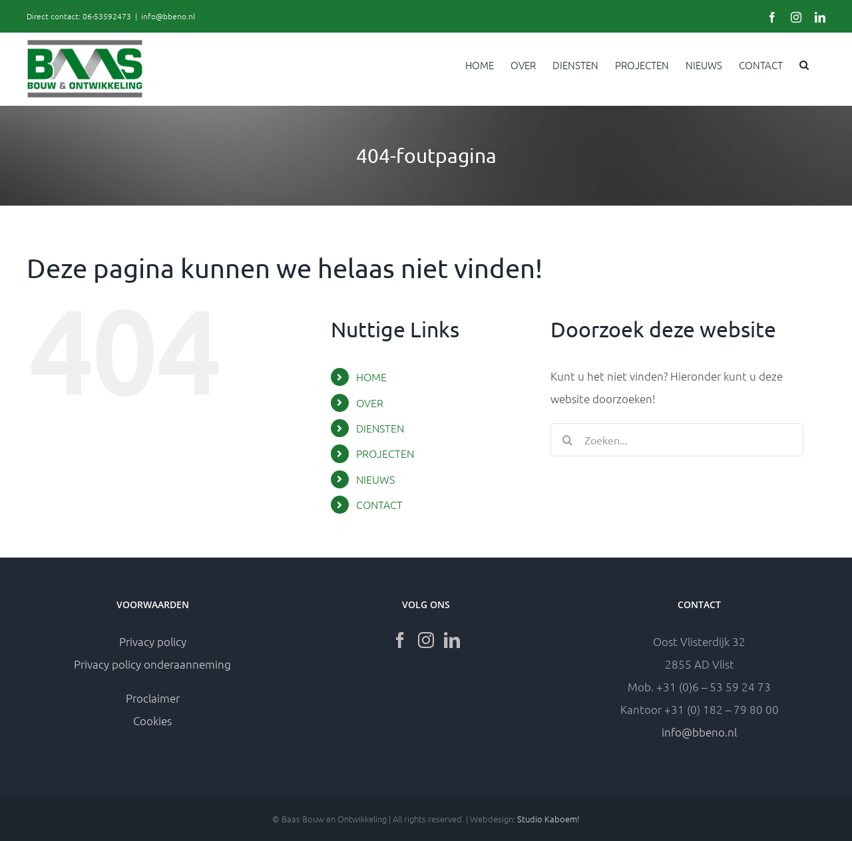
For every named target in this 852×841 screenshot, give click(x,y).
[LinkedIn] (452, 640)
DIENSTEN (380, 427)
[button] (804, 64)
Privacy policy (152, 641)
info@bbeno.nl (168, 16)
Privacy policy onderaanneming (152, 664)
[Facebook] (400, 640)
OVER (369, 402)
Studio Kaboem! (548, 818)
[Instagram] (426, 640)
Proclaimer (153, 698)
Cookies (152, 720)
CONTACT (379, 504)
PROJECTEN (385, 453)
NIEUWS (375, 479)
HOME (371, 376)
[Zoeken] (567, 439)
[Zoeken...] (676, 439)
